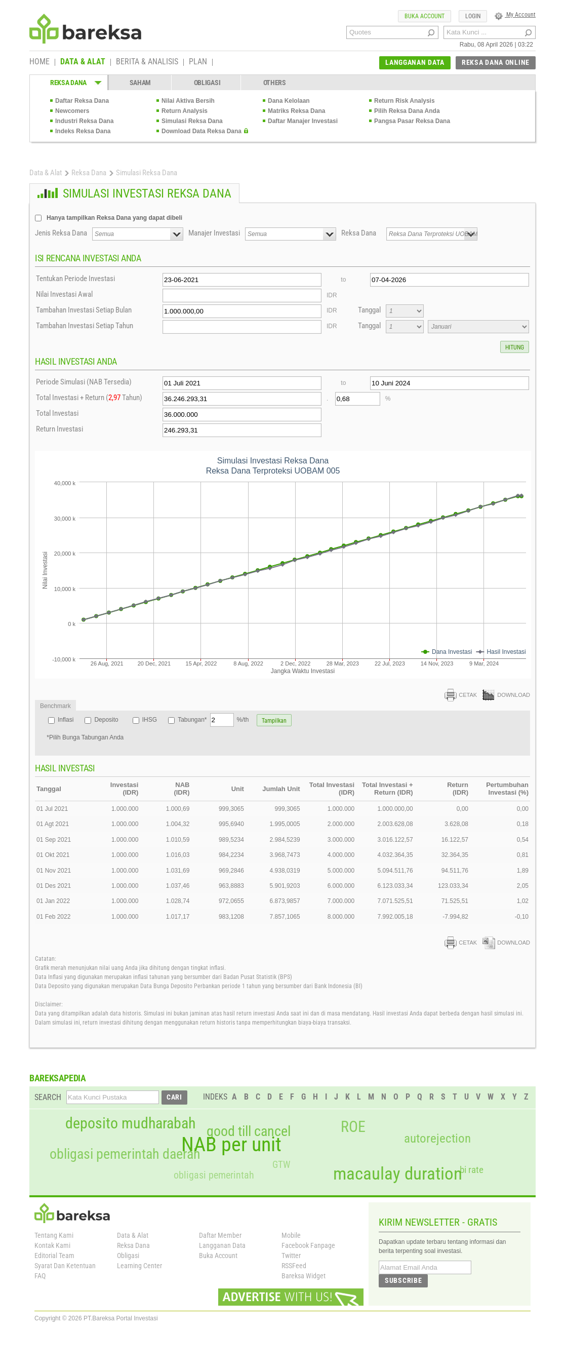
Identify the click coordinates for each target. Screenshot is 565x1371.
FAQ (40, 1276)
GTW (281, 1164)
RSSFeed (293, 1266)
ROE (353, 1126)
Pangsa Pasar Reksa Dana (412, 121)
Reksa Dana (88, 172)
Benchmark (55, 706)
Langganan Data (222, 1245)
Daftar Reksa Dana (82, 100)
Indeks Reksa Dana (82, 131)
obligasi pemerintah (214, 1175)
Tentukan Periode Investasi (75, 278)
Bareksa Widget (303, 1276)
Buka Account (218, 1255)
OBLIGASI (207, 83)
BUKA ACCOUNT (425, 16)
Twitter (291, 1255)
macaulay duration (397, 1174)
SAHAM (140, 83)
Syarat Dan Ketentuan (65, 1266)
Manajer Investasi (214, 233)
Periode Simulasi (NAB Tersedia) (84, 381)
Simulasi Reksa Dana (192, 121)
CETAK (461, 695)
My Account (515, 14)
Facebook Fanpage (308, 1245)
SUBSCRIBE (403, 1280)
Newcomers (72, 110)
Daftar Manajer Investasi (303, 121)
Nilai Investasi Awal (64, 294)
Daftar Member (220, 1235)
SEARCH (47, 1097)
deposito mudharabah (130, 1123)
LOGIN (472, 16)
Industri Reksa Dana (84, 121)
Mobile (291, 1235)
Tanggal (369, 310)
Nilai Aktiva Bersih (188, 100)
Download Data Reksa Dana (201, 131)
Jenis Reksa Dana (61, 233)
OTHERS (274, 83)
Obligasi (128, 1255)
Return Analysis (185, 110)
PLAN (198, 62)
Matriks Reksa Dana (296, 110)
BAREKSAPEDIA (57, 1078)
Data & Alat (45, 172)
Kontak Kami (52, 1245)
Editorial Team (54, 1255)
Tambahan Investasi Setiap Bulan (84, 310)
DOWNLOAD (506, 695)
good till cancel (249, 1131)
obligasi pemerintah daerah (125, 1154)
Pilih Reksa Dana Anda (407, 110)
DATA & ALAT (82, 62)
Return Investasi (59, 429)
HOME (39, 62)
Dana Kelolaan (289, 100)
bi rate (471, 1169)
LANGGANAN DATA (415, 62)
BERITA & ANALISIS (147, 62)
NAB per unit (231, 1144)
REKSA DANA (68, 83)
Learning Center (139, 1266)
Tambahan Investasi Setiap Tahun (84, 325)
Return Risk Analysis (404, 100)
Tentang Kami (53, 1235)
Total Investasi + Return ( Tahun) (89, 397)
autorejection (437, 1138)
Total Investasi (57, 413)
